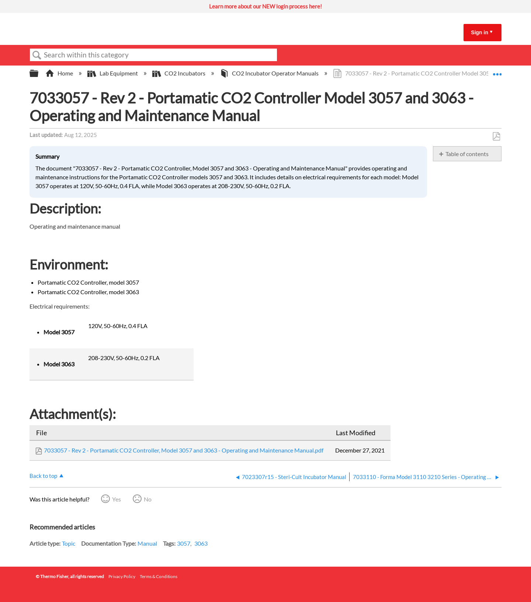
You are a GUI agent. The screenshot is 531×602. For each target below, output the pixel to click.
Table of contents (467, 153)
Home (59, 73)
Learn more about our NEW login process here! (265, 6)
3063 (201, 543)
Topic (68, 543)
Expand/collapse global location (497, 71)
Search (37, 55)
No (148, 499)
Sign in (479, 32)
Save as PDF (496, 136)
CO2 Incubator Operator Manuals (270, 73)
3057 (183, 543)
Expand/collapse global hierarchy (38, 73)
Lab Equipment (113, 73)
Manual (147, 543)
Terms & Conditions (158, 576)
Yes (116, 499)
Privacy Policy (121, 576)
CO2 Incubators (179, 73)
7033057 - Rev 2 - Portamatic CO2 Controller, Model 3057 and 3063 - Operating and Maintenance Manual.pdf (183, 450)
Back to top (43, 475)
